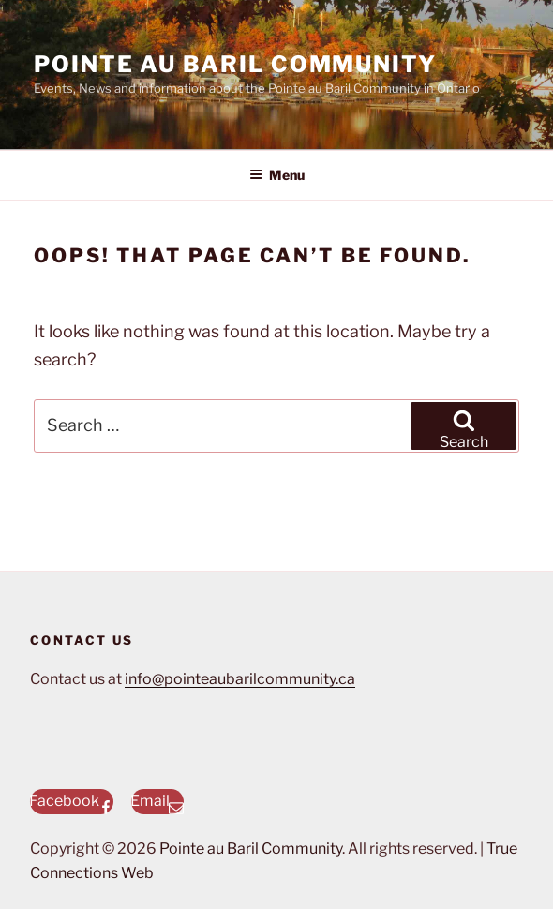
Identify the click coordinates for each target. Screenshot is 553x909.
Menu (277, 175)
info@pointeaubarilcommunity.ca (240, 679)
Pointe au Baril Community (235, 64)
